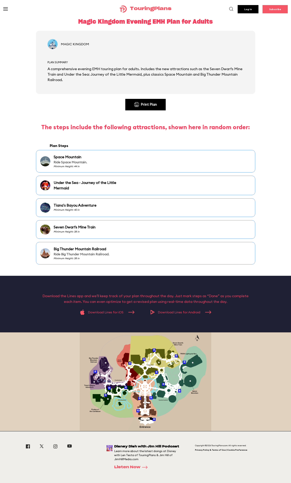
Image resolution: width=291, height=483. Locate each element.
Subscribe (275, 9)
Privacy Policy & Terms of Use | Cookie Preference (221, 450)
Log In (248, 9)
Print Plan (145, 104)
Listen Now (132, 467)
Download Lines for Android (181, 312)
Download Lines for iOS (107, 312)
